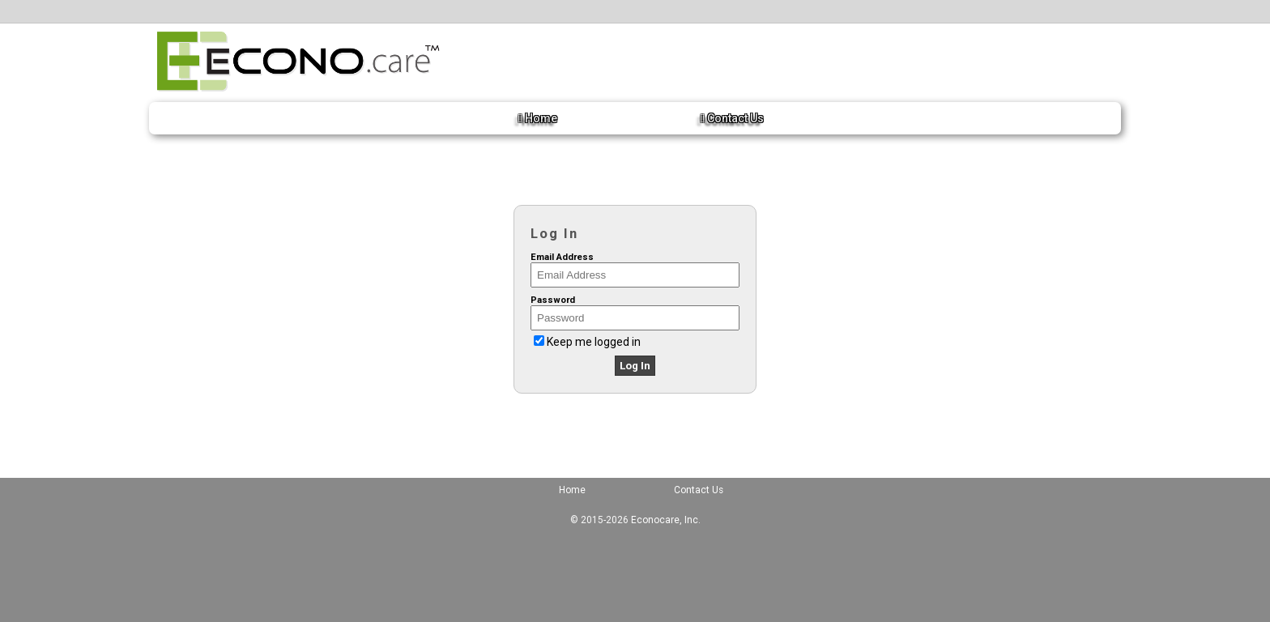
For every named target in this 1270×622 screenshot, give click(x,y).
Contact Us (732, 118)
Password (553, 300)
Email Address (562, 257)
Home (537, 118)
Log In (635, 366)
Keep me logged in (594, 341)
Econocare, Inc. (666, 520)
